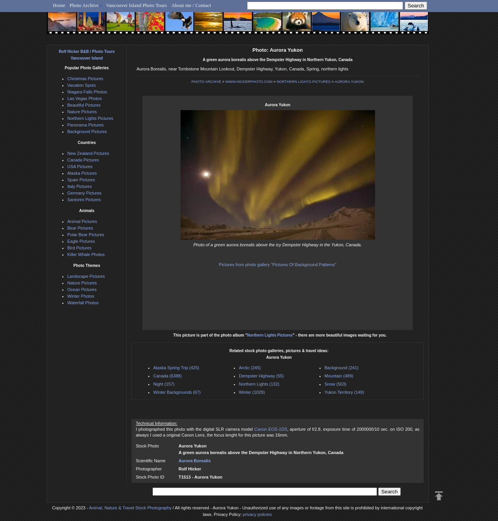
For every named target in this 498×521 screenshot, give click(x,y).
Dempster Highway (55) (261, 376)
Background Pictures (87, 131)
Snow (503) (335, 384)
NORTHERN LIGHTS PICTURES (304, 82)
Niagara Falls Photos (87, 91)
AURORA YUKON (349, 82)
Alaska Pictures (82, 173)
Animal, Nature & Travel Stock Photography (130, 507)
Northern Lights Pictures (270, 335)
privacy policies (257, 514)
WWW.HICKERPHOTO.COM (248, 82)
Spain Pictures (81, 179)
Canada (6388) (167, 376)
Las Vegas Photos (84, 98)
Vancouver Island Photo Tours (136, 5)
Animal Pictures (82, 221)
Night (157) (163, 384)
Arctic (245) (250, 367)
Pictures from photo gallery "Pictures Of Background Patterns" (278, 264)
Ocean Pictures (81, 289)
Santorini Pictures (84, 199)
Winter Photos (80, 296)
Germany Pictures (84, 193)
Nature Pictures (82, 111)
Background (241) (341, 367)
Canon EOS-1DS (270, 429)
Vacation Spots (81, 85)
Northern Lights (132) (259, 384)
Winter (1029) (252, 392)
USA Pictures (80, 166)
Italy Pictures (79, 186)
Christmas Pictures (85, 78)
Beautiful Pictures (84, 105)
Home (59, 5)
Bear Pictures (80, 228)
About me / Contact (191, 5)
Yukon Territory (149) (344, 392)
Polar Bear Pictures (85, 234)
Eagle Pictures (81, 241)
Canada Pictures (83, 160)
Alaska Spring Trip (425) (176, 367)
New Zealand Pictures (88, 153)
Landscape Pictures (86, 276)
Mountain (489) (338, 376)
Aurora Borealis (195, 460)
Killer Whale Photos (86, 254)
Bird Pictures (79, 248)
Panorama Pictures (85, 125)
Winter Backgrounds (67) (177, 392)
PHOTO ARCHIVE (206, 82)
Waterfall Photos (82, 302)
